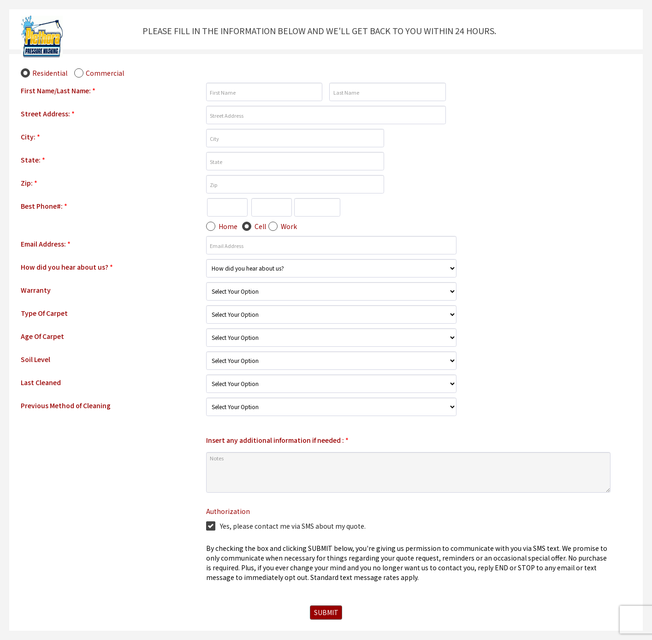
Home (228, 226)
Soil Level (35, 359)
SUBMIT (326, 612)
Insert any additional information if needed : (277, 440)
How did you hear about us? (67, 267)
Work (289, 226)
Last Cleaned (41, 382)
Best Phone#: (44, 206)
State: (33, 159)
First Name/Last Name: (58, 90)
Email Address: (46, 243)
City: (30, 136)
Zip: (29, 182)
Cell (260, 226)
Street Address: (48, 113)
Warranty (36, 290)
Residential (49, 73)
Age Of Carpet (42, 336)
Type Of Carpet (44, 313)
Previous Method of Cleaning (66, 405)
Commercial (105, 73)
